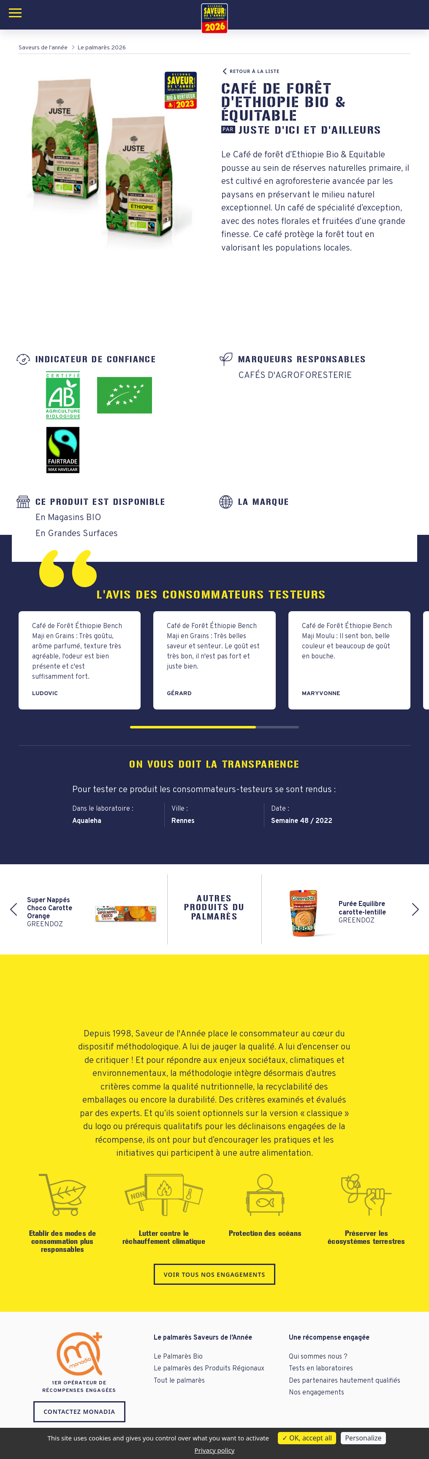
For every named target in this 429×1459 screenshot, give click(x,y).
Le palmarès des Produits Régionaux (209, 1369)
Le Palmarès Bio (178, 1357)
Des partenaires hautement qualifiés (344, 1381)
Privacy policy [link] (215, 1450)
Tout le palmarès (179, 1381)
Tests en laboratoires (321, 1369)
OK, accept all (307, 1438)
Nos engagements (316, 1393)
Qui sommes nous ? (318, 1357)
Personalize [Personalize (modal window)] (363, 1438)
